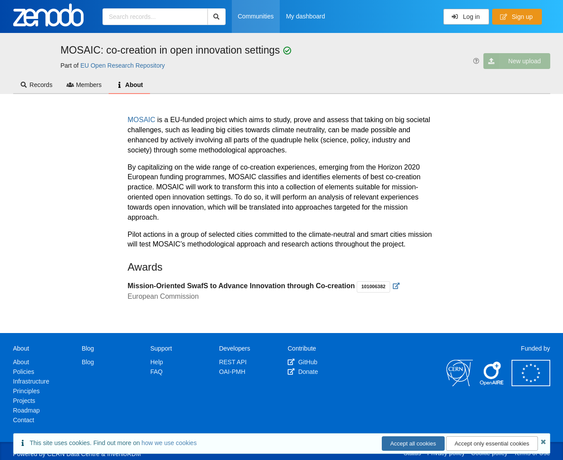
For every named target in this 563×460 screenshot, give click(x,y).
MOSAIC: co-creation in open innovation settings (172, 50)
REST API (233, 362)
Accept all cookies (413, 443)
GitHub (302, 362)
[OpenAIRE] (492, 384)
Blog (88, 362)
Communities (256, 16)
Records (36, 84)
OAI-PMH (232, 371)
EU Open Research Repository (122, 65)
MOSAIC (142, 119)
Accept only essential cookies (491, 443)
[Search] (217, 16)
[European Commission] (531, 384)
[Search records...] (155, 16)
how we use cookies (169, 442)
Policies (23, 371)
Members (84, 84)
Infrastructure (31, 381)
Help (156, 362)
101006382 (373, 286)
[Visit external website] (396, 286)
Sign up (516, 16)
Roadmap (26, 410)
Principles (26, 391)
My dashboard (305, 16)
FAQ (156, 371)
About (129, 84)
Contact (23, 420)
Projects (24, 400)
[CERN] (459, 384)
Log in (465, 16)
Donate (303, 371)
